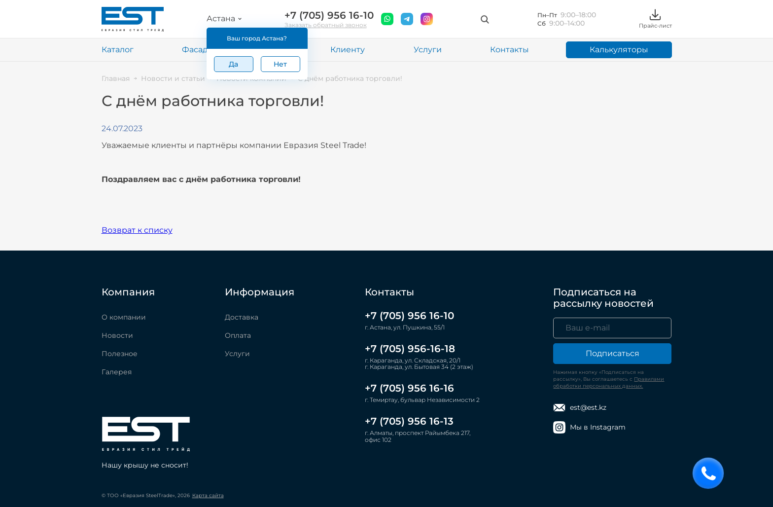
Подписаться (612, 353)
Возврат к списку (137, 230)
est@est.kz (579, 407)
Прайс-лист (655, 19)
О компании (124, 317)
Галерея (117, 371)
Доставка (241, 317)
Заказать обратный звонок (325, 25)
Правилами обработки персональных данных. (608, 382)
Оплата (238, 335)
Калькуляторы (619, 49)
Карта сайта (208, 495)
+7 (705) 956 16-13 (409, 421)
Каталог (118, 49)
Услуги (428, 49)
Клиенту (347, 49)
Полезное (120, 353)
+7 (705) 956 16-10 (329, 15)
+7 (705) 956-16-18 (410, 349)
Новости (117, 335)
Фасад (195, 49)
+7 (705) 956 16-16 (409, 388)
